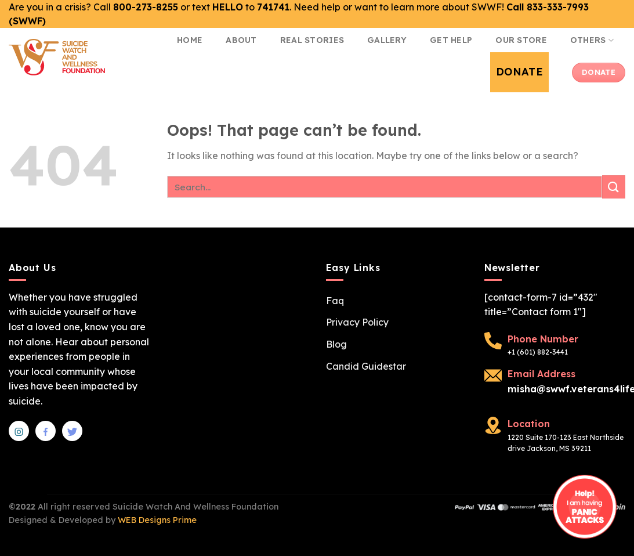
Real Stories (312, 40)
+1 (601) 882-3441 (538, 352)
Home (189, 40)
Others (592, 40)
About (241, 40)
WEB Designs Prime (157, 520)
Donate (519, 71)
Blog (336, 344)
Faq (335, 300)
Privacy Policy (357, 322)
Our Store (521, 40)
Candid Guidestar (366, 366)
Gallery (387, 40)
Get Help (451, 40)
